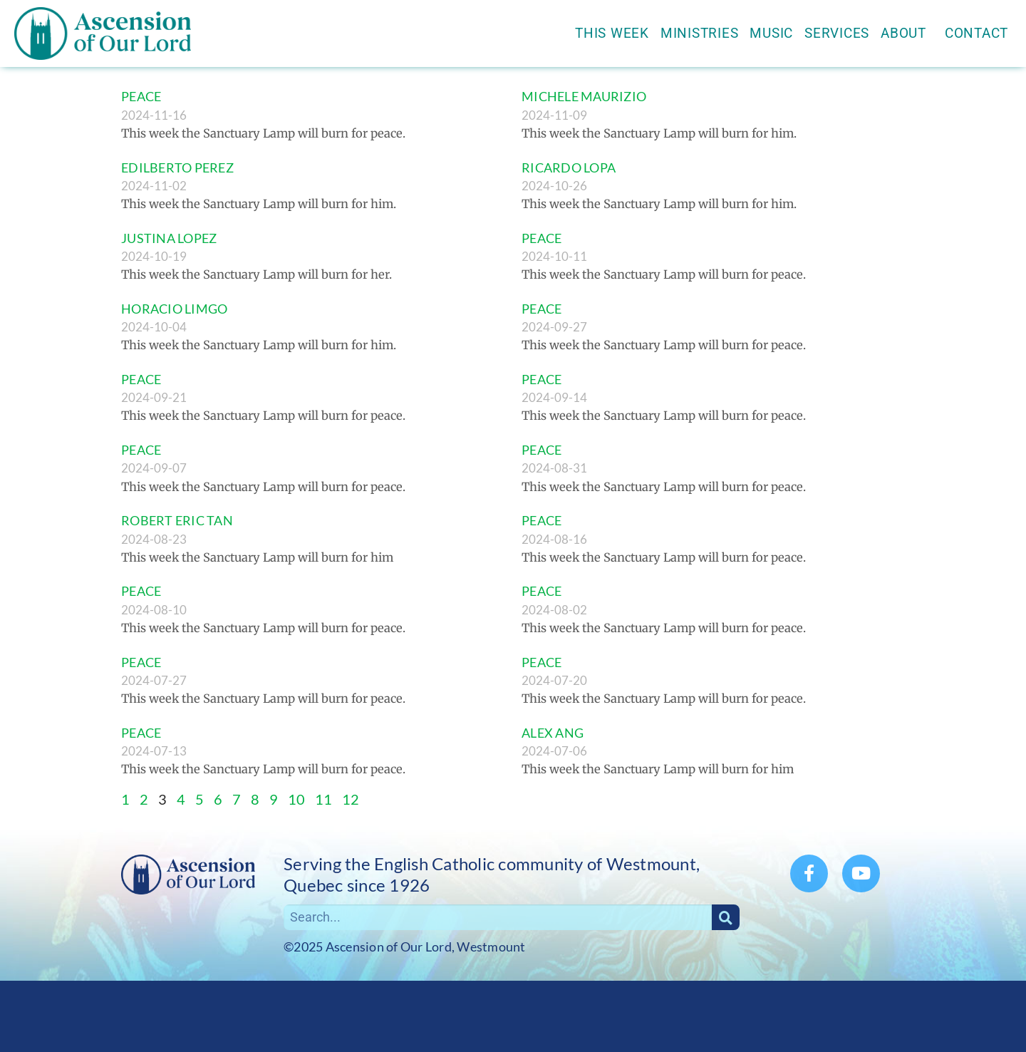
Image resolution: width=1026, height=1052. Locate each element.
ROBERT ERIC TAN (177, 520)
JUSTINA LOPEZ (169, 238)
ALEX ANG (553, 733)
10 (296, 799)
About (907, 33)
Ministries (699, 33)
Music (771, 33)
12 (350, 799)
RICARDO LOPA (569, 167)
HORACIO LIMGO (174, 308)
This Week (612, 33)
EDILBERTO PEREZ (177, 167)
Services (836, 33)
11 (323, 799)
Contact (976, 33)
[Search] (726, 917)
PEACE (141, 96)
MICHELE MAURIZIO (584, 96)
